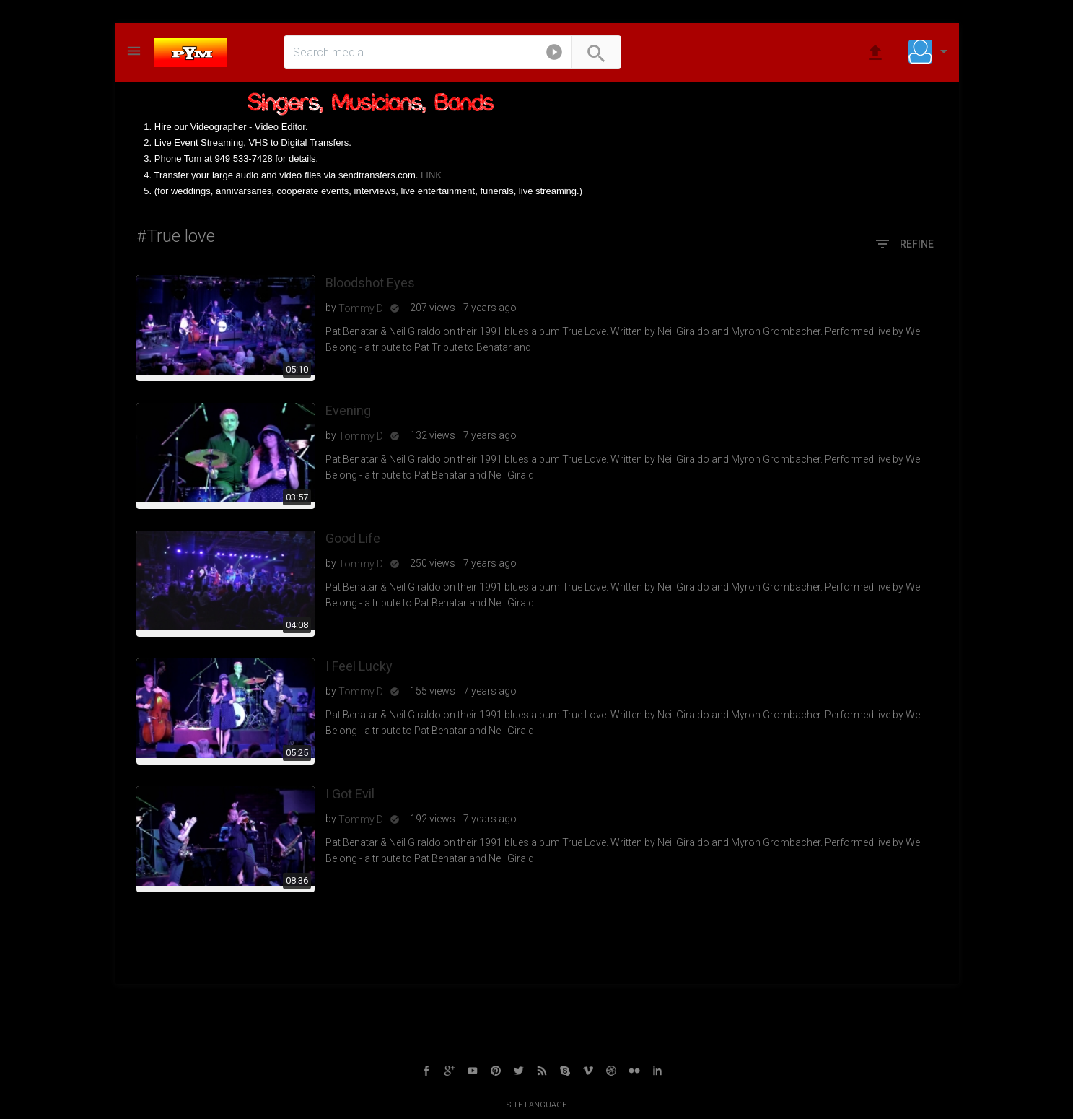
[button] (554, 54)
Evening (348, 410)
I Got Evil (350, 793)
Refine (904, 244)
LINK (431, 175)
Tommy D (360, 308)
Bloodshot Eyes (370, 282)
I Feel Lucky (359, 666)
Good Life (352, 538)
